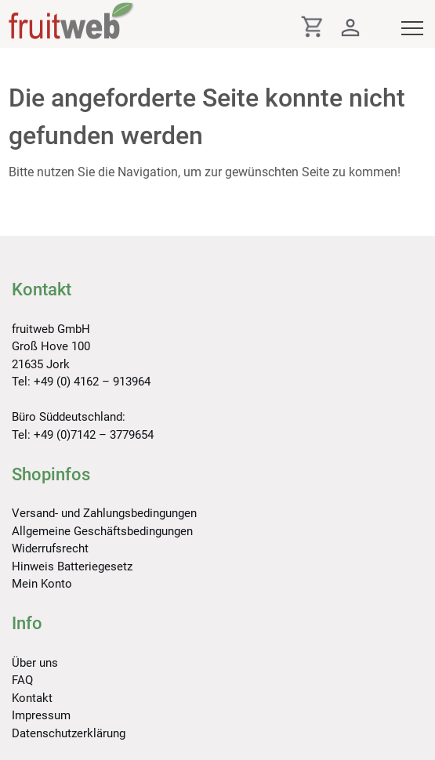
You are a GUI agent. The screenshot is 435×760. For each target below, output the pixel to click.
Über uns (35, 663)
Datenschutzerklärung (68, 733)
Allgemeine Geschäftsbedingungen (102, 531)
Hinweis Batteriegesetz (72, 566)
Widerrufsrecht (50, 548)
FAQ (22, 680)
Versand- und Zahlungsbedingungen (104, 513)
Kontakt (32, 698)
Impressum (41, 715)
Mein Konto (42, 584)
